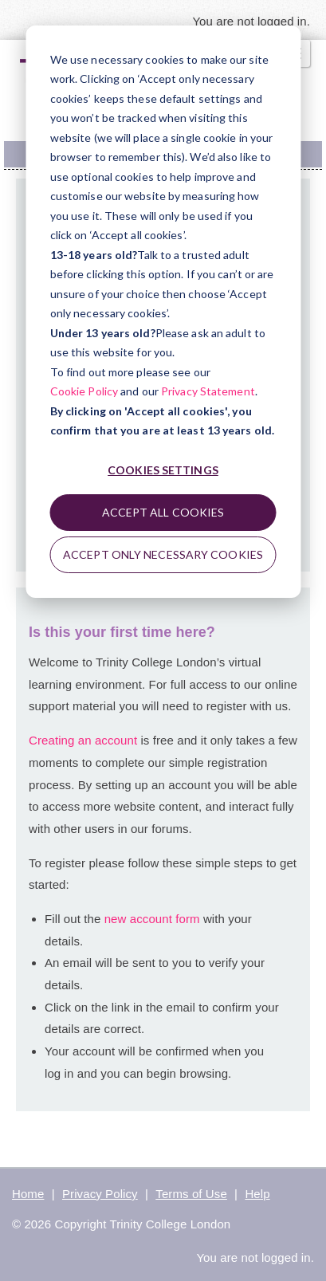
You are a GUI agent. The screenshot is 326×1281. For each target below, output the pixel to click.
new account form (153, 918)
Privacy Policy (100, 1193)
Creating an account (83, 740)
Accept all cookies (163, 512)
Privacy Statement (208, 391)
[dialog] (163, 312)
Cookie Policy (84, 391)
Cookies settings (163, 470)
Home (28, 1193)
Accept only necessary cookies (163, 554)
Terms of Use (191, 1193)
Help (257, 1193)
